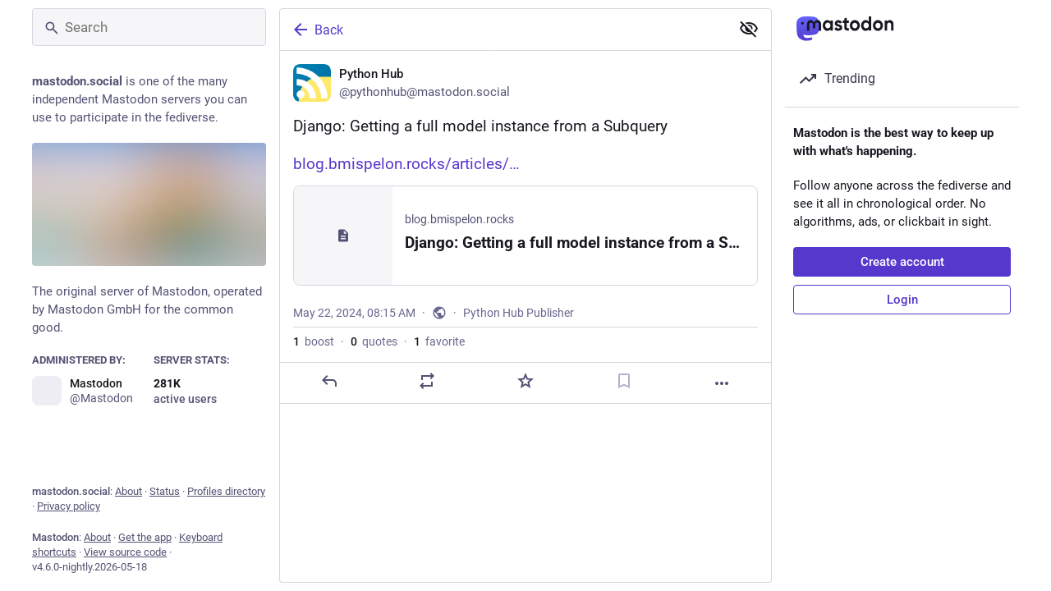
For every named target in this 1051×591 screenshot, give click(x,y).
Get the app (145, 537)
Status (164, 491)
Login (902, 299)
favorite (439, 341)
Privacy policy (68, 506)
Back (317, 29)
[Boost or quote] (427, 381)
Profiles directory (226, 491)
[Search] (149, 27)
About (128, 491)
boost (313, 341)
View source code (125, 552)
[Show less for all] (749, 28)
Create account (902, 261)
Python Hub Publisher (518, 312)
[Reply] (329, 381)
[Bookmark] (624, 381)
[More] (722, 383)
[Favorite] (525, 381)
